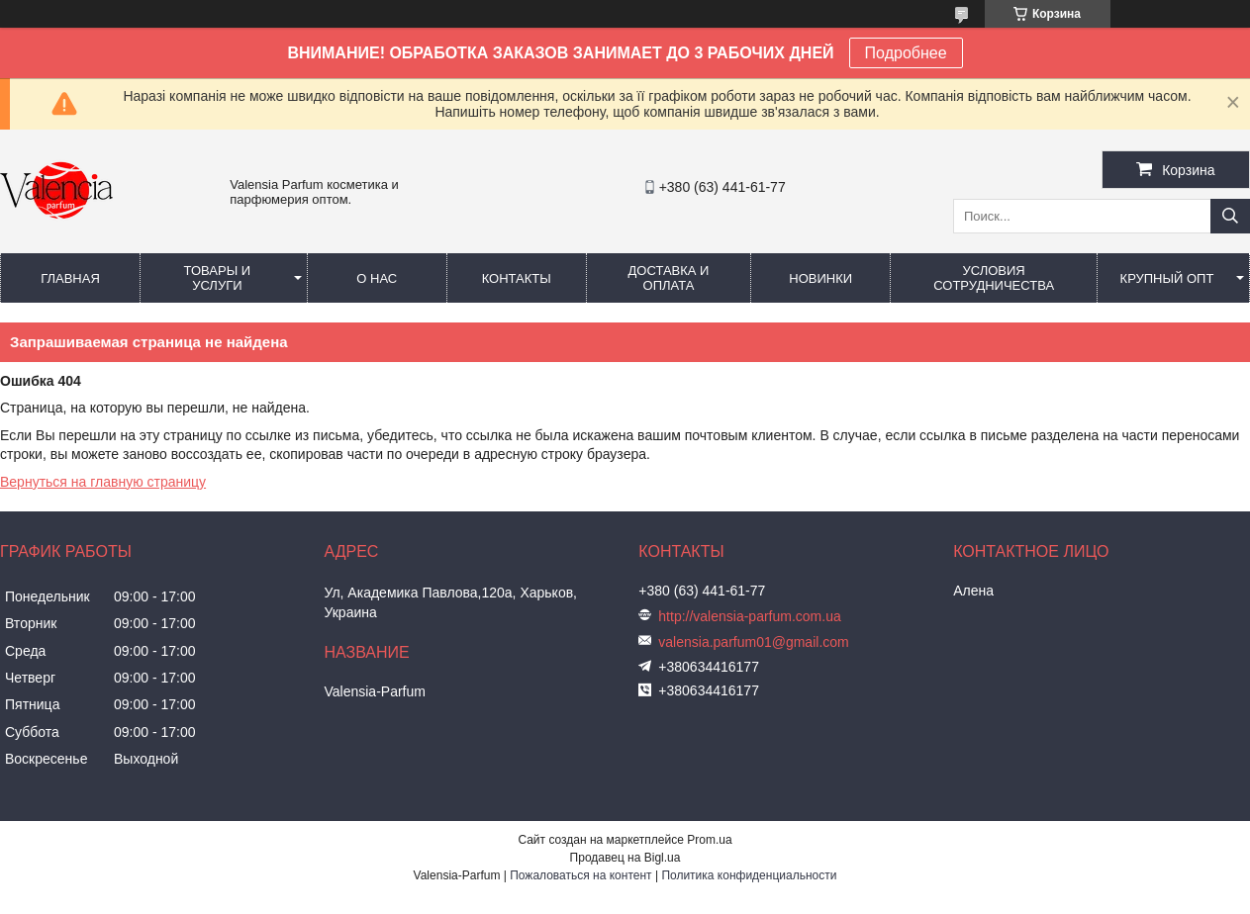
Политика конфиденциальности (748, 875)
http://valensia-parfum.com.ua (749, 616)
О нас (376, 278)
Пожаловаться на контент (580, 875)
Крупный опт (1167, 278)
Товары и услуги (217, 278)
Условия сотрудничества (993, 278)
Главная (70, 278)
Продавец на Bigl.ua (625, 858)
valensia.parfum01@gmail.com (753, 642)
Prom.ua (709, 840)
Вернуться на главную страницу (103, 482)
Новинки (820, 278)
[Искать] (1230, 216)
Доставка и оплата (669, 278)
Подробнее (906, 53)
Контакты (516, 278)
